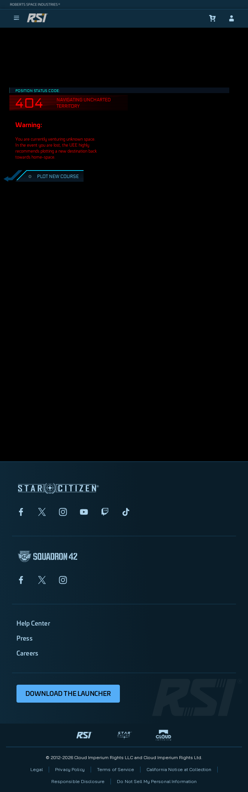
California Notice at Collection (179, 769)
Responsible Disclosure (78, 781)
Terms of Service (115, 769)
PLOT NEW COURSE (53, 176)
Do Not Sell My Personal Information (157, 781)
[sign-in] (231, 18)
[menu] (16, 18)
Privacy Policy (70, 769)
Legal (36, 769)
